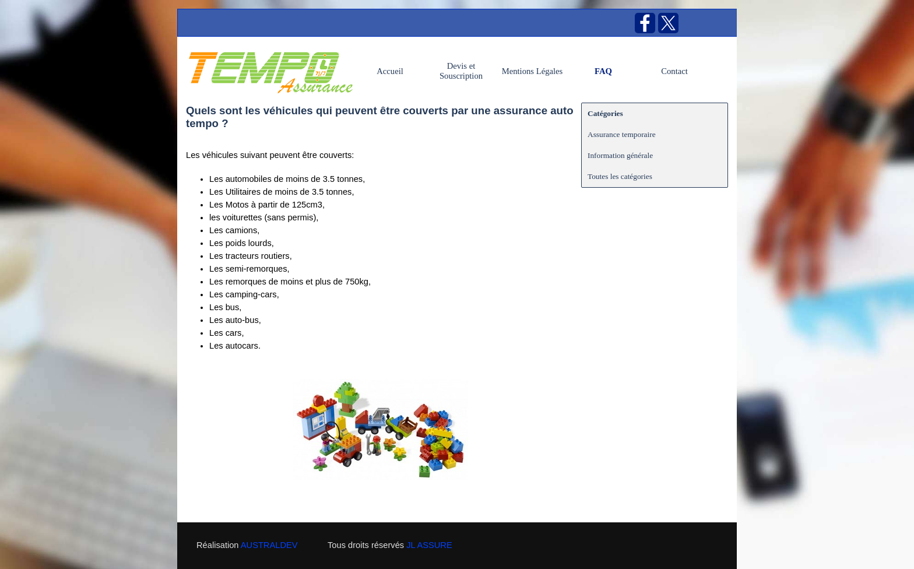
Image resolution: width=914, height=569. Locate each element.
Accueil (390, 71)
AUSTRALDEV (269, 545)
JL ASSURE (429, 545)
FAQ (603, 71)
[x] (668, 23)
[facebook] (645, 23)
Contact (674, 71)
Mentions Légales (532, 71)
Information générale (620, 155)
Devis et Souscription (461, 70)
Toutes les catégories (620, 176)
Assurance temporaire (622, 134)
